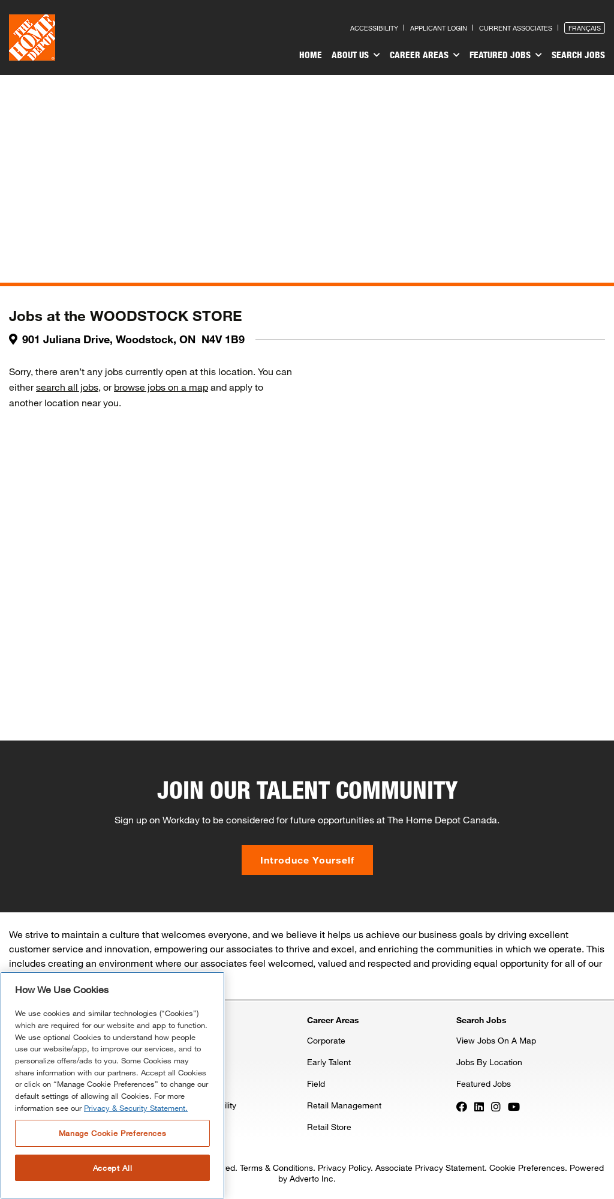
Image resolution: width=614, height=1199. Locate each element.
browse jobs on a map (161, 386)
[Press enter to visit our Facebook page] (461, 1106)
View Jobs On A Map (496, 1040)
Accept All (113, 1168)
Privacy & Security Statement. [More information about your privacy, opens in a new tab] (136, 1108)
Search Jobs (578, 54)
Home (310, 54)
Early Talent (329, 1062)
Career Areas (425, 55)
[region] (112, 1085)
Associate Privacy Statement (429, 1167)
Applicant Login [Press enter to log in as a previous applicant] (438, 28)
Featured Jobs (505, 55)
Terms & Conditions (276, 1167)
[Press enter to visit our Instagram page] (496, 1106)
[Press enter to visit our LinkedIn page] (479, 1106)
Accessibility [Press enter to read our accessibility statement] (374, 28)
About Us (356, 55)
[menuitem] (310, 56)
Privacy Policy (344, 1167)
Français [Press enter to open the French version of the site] (584, 28)
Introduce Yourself (307, 859)
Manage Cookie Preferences (112, 1133)
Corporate (326, 1040)
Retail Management (344, 1105)
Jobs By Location (489, 1062)
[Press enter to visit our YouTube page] (514, 1106)
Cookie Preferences (527, 1167)
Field (316, 1083)
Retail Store (329, 1127)
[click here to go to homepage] (32, 37)
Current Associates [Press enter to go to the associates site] (515, 28)
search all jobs (67, 386)
